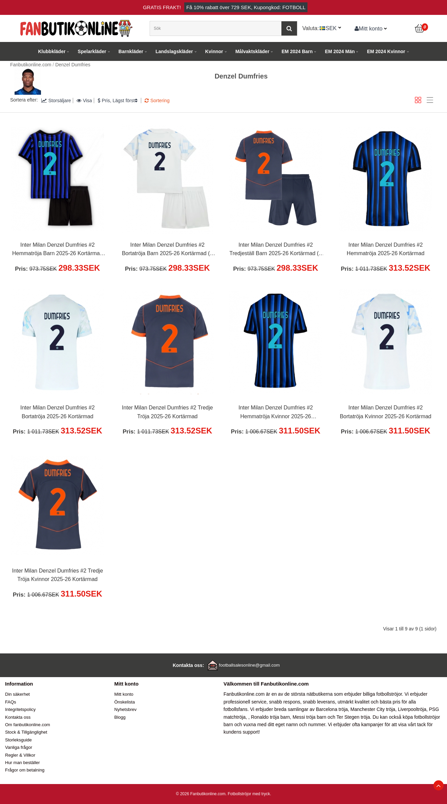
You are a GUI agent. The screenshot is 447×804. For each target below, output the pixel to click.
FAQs (10, 702)
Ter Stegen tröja (353, 717)
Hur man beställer (22, 762)
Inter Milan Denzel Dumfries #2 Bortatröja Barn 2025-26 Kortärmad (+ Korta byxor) (167, 250)
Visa (84, 100)
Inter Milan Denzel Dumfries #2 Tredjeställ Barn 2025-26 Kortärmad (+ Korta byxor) (276, 250)
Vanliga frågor (18, 747)
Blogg (120, 717)
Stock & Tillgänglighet (26, 732)
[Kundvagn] (420, 28)
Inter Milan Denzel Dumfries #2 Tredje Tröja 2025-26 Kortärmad (167, 412)
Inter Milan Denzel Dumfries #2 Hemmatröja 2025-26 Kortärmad (385, 249)
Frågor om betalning (24, 770)
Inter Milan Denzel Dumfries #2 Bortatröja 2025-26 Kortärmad (57, 412)
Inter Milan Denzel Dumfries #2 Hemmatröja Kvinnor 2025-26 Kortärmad (275, 413)
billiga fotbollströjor (382, 694)
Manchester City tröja (372, 709)
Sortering (157, 100)
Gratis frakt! (162, 7)
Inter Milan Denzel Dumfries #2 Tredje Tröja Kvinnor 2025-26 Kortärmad (57, 575)
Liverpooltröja (412, 709)
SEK (331, 28)
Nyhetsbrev (125, 709)
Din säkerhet (17, 694)
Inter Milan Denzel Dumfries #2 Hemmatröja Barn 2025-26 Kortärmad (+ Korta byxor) (57, 250)
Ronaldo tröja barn (270, 717)
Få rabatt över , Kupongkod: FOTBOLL (245, 7)
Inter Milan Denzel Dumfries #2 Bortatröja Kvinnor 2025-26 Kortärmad (385, 412)
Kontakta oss (17, 717)
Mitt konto (369, 28)
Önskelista (124, 702)
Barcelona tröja (332, 709)
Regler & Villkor (20, 755)
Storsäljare (56, 100)
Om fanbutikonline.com (27, 724)
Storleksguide (18, 739)
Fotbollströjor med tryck (249, 793)
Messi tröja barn (309, 717)
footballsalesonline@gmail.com (249, 665)
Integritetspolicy (20, 709)
